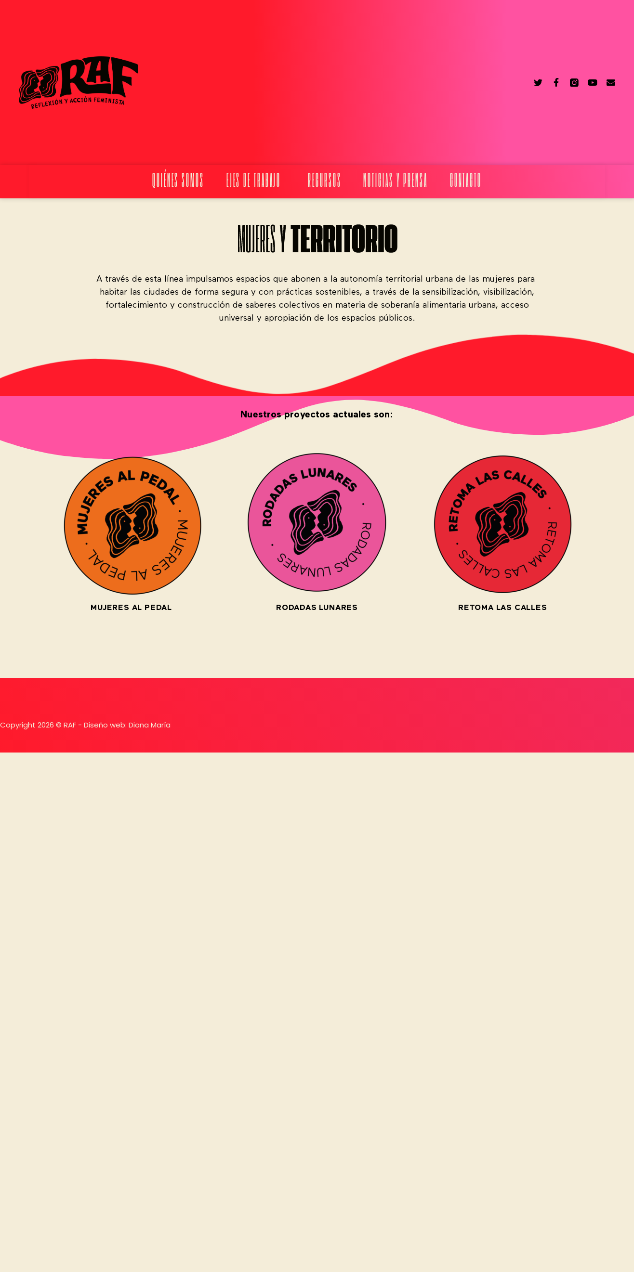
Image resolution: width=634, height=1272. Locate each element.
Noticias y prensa (395, 181)
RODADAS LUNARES (317, 608)
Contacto (466, 181)
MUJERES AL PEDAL (131, 608)
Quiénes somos (178, 181)
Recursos (324, 181)
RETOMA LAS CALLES (502, 608)
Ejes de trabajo (256, 181)
